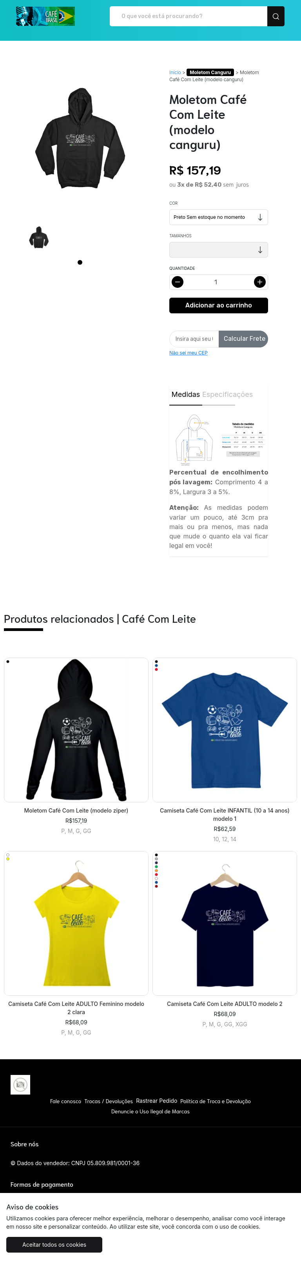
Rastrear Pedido (156, 1100)
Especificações (218, 394)
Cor (173, 203)
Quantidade (182, 268)
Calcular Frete (244, 338)
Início (175, 72)
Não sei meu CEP (188, 353)
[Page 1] (80, 262)
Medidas (186, 394)
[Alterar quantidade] (218, 282)
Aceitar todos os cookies (54, 1244)
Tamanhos (180, 235)
